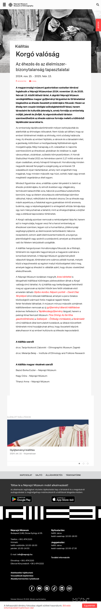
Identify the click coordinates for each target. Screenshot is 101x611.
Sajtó (39, 475)
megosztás (21, 81)
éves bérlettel (64, 276)
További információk (60, 557)
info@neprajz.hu (24, 554)
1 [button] (79, 463)
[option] (48, 439)
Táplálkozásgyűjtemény (50, 311)
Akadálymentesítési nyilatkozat (25, 578)
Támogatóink (73, 475)
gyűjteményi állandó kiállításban (63, 307)
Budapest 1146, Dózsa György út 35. (27, 533)
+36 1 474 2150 (27, 560)
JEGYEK (98, 25)
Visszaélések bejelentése (22, 575)
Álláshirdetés (54, 475)
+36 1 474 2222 (37, 563)
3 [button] (88, 463)
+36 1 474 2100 (25, 539)
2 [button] (83, 463)
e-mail (33, 81)
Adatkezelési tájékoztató (22, 572)
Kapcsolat (26, 475)
